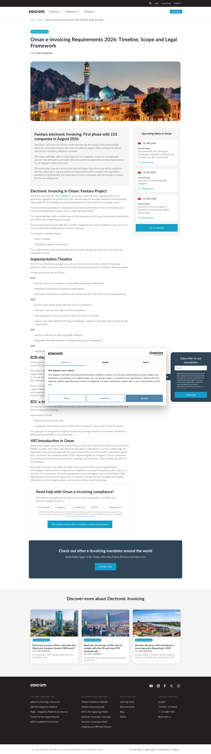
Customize (105, 398)
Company (88, 11)
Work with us (164, 716)
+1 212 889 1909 (166, 711)
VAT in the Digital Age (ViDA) (95, 711)
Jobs (157, 3)
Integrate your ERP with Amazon (96, 726)
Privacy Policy (164, 749)
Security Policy (135, 749)
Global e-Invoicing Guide (93, 706)
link (50, 384)
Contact (176, 11)
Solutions (54, 11)
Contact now (105, 566)
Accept (144, 398)
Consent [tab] (65, 362)
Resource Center (127, 706)
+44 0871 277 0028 (167, 706)
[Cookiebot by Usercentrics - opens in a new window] (151, 354)
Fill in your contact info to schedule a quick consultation (80, 524)
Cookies (175, 749)
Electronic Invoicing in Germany (96, 716)
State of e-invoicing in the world (45, 701)
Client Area (166, 3)
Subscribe (191, 395)
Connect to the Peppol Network (44, 716)
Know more (148, 162)
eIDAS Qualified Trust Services (44, 721)
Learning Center (127, 701)
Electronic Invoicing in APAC (94, 721)
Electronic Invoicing (39, 32)
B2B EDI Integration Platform (43, 706)
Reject (67, 398)
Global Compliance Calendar (95, 701)
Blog (40, 19)
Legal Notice (150, 749)
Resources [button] (71, 11)
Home (33, 19)
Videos (123, 716)
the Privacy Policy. (88, 516)
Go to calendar (156, 227)
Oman (64, 195)
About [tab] (146, 362)
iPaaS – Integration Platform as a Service (49, 711)
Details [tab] (105, 362)
